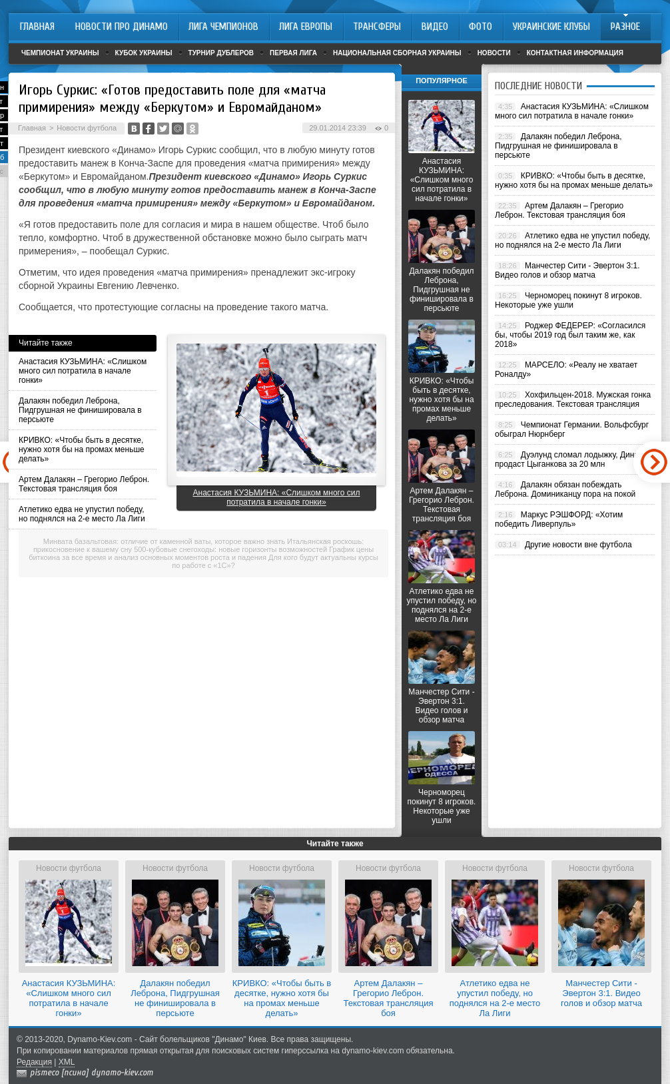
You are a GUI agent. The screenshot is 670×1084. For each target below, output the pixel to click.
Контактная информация (575, 53)
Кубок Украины (143, 53)
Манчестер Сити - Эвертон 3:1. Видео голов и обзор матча (441, 705)
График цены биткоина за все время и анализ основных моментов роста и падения (201, 553)
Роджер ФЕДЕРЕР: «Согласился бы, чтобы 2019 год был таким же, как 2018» (570, 335)
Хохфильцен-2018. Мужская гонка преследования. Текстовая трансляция (573, 399)
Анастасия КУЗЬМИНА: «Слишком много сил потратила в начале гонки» (83, 371)
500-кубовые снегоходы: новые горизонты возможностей (230, 549)
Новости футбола (87, 128)
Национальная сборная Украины (397, 53)
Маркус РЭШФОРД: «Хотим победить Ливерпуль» (559, 519)
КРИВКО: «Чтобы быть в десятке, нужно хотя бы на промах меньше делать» (82, 449)
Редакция (34, 1062)
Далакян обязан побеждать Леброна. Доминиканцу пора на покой (565, 489)
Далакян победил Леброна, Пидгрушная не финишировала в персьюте (80, 410)
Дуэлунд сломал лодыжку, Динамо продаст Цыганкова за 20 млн (572, 459)
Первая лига (293, 53)
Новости (494, 53)
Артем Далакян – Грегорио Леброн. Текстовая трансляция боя (84, 484)
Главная (32, 128)
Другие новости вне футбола (578, 544)
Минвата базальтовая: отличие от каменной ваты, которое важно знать (164, 541)
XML (67, 1062)
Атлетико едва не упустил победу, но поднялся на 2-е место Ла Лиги (82, 514)
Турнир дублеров (221, 53)
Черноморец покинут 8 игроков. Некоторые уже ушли (442, 806)
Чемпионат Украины (60, 53)
